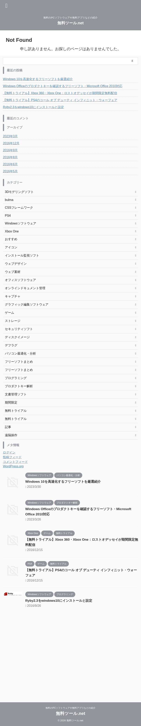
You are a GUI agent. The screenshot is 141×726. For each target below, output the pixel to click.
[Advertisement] (68, 655)
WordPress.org (13, 466)
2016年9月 (10, 150)
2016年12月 (11, 143)
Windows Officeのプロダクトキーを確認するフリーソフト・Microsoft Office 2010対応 (62, 86)
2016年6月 (10, 164)
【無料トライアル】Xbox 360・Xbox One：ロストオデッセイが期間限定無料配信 (60, 93)
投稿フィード (12, 457)
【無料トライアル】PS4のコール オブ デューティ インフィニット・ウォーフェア (60, 100)
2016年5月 (10, 171)
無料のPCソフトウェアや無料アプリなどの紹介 (70, 708)
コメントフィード (15, 461)
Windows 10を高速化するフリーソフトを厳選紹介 (38, 79)
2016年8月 (10, 157)
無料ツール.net (70, 23)
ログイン (9, 452)
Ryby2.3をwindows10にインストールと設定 (33, 107)
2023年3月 (10, 136)
